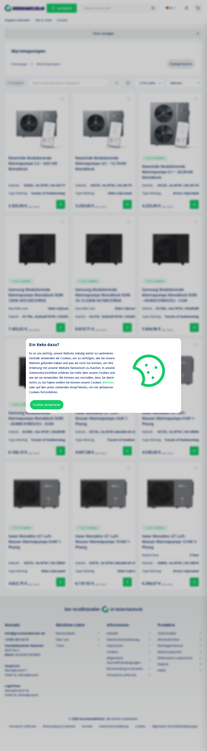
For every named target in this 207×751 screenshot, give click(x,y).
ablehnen (108, 382)
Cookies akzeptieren (46, 405)
